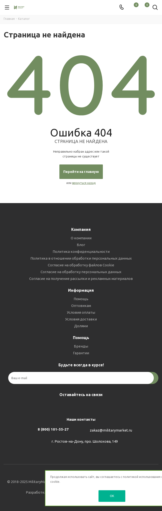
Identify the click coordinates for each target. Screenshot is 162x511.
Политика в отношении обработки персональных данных (81, 258)
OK (112, 495)
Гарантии (81, 353)
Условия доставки (81, 319)
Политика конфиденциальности (81, 251)
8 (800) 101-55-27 (53, 429)
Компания (81, 229)
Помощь (81, 299)
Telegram (80, 406)
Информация (81, 290)
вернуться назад (84, 183)
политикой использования (142, 476)
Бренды (81, 346)
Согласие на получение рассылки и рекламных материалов (81, 279)
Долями (81, 326)
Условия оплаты (81, 312)
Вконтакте (68, 406)
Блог (81, 245)
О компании (81, 238)
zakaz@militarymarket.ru (111, 430)
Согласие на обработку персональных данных (81, 272)
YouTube (92, 406)
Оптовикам (81, 306)
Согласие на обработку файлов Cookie (81, 265)
